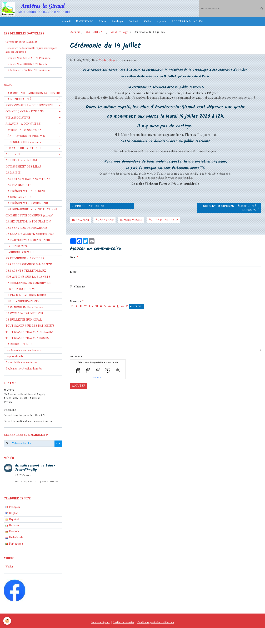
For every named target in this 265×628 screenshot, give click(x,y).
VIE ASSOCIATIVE (18, 118)
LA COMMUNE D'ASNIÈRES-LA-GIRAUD (33, 93)
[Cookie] (7, 621)
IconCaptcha (97, 377)
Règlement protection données (24, 368)
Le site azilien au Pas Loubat (23, 350)
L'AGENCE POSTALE (19, 252)
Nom (73, 257)
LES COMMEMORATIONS (22, 301)
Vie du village (119, 32)
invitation (80, 220)
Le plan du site (14, 356)
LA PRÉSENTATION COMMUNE (27, 203)
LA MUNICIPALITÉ (18, 99)
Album (102, 21)
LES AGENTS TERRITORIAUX (26, 271)
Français (13, 507)
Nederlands (14, 537)
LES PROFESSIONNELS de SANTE (29, 264)
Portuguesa (14, 544)
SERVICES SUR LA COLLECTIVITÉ (29, 105)
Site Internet (77, 286)
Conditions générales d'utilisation (155, 622)
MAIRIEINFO (84, 21)
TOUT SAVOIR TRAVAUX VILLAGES (29, 332)
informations (131, 220)
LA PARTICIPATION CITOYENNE (28, 240)
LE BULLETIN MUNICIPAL (24, 319)
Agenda (161, 21)
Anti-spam (76, 356)
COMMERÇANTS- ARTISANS (25, 111)
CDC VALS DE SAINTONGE (23, 148)
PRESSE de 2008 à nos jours (23, 142)
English (12, 513)
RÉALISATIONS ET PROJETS (25, 136)
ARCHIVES (13, 154)
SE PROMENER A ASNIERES (25, 258)
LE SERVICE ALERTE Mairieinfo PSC (30, 234)
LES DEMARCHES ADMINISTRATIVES (31, 209)
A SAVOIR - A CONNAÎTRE (23, 124)
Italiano (12, 525)
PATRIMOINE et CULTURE (23, 130)
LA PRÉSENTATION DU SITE (25, 191)
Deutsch (12, 531)
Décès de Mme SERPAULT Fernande (28, 58)
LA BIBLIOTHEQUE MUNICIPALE (28, 283)
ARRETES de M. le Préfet (187, 21)
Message (75, 301)
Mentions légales (100, 622)
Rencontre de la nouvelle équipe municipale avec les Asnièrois (31, 50)
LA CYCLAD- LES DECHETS (24, 313)
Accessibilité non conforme (21, 362)
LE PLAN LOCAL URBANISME (26, 295)
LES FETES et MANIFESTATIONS (28, 179)
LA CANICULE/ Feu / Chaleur (24, 307)
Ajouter (78, 385)
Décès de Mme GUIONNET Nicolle (26, 64)
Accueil (66, 21)
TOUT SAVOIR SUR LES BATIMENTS (30, 326)
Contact (133, 21)
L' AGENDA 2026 (17, 246)
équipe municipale (163, 220)
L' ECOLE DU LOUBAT (20, 289)
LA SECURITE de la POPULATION (28, 221)
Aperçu (136, 306)
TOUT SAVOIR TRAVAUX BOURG (27, 338)
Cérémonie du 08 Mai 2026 (22, 42)
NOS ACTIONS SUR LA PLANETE (28, 277)
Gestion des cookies (123, 622)
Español (12, 519)
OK (58, 443)
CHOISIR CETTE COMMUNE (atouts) (29, 215)
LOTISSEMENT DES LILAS (24, 166)
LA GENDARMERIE (18, 197)
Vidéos (148, 21)
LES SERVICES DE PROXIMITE (26, 228)
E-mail (74, 272)
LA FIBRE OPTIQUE (19, 344)
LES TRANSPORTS (18, 185)
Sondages (117, 21)
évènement (104, 220)
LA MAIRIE (13, 172)
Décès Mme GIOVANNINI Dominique (28, 70)
